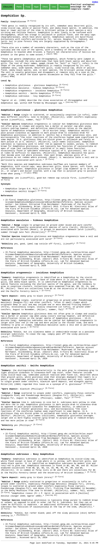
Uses (54, 7)
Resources (64, 7)
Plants (19, 7)
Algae (36, 7)
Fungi (28, 7)
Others (45, 7)
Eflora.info (7, 7)
